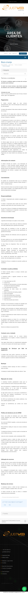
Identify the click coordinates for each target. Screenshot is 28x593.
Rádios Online (5, 557)
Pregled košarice (23, 53)
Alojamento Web (6, 555)
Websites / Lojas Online (7, 560)
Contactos (4, 573)
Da (5, 505)
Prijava (10, 53)
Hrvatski (6, 53)
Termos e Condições (18, 64)
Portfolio (4, 563)
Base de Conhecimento (7, 566)
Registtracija (14, 53)
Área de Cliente (12, 1)
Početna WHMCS (4, 64)
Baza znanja (11, 64)
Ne (10, 505)
